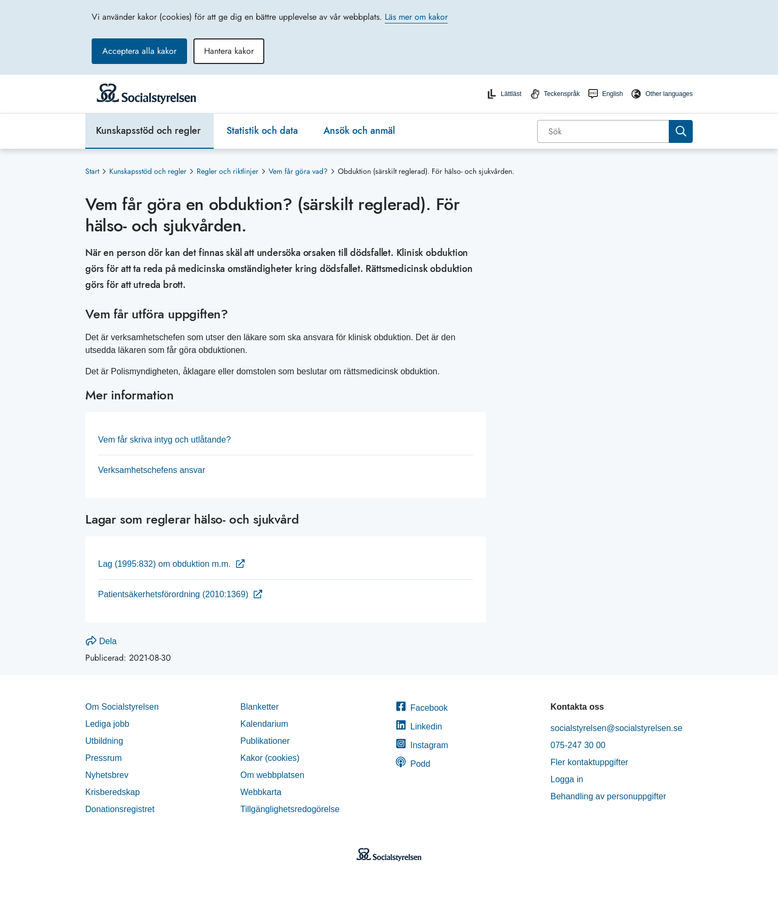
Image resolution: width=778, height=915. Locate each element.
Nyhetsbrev (106, 775)
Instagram (421, 745)
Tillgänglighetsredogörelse (291, 809)
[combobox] (615, 131)
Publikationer (265, 740)
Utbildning (104, 740)
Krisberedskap (112, 792)
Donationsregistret (120, 809)
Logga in (566, 779)
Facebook (421, 708)
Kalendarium (264, 723)
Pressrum (103, 757)
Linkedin (418, 726)
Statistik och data (262, 131)
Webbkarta (260, 792)
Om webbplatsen (272, 775)
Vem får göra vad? (298, 171)
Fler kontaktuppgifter (589, 762)
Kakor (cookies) (269, 757)
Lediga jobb (107, 723)
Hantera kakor (229, 51)
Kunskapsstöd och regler (148, 131)
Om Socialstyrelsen (122, 706)
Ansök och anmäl (359, 131)
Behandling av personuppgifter (608, 796)
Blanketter (259, 706)
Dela (101, 641)
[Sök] (604, 131)
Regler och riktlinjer (227, 171)
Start (92, 171)
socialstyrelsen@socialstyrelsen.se (616, 728)
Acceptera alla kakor (139, 51)
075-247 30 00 (577, 745)
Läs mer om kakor (416, 17)
